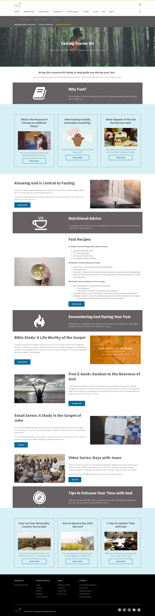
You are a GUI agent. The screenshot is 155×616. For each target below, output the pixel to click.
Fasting (55, 19)
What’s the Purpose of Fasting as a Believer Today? (34, 123)
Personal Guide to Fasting (24, 25)
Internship (39, 594)
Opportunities (73, 12)
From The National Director (88, 585)
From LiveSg (83, 588)
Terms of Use (62, 594)
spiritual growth (41, 19)
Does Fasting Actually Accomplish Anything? (77, 121)
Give (103, 12)
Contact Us (61, 588)
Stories (86, 12)
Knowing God (29, 12)
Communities (58, 12)
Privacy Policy (62, 591)
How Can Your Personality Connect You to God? (34, 525)
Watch (75, 479)
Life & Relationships (85, 597)
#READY (17, 12)
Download (77, 403)
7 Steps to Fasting (45, 25)
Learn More (34, 561)
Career (38, 585)
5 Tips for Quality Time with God (121, 525)
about (111, 12)
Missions (39, 591)
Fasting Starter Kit (64, 25)
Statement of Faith (63, 585)
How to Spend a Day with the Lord (77, 525)
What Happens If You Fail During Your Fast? (121, 121)
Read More (34, 161)
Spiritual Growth (84, 594)
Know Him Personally (21, 585)
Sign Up (21, 445)
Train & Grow (43, 12)
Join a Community (42, 597)
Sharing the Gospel (85, 591)
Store (95, 12)
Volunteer (39, 588)
